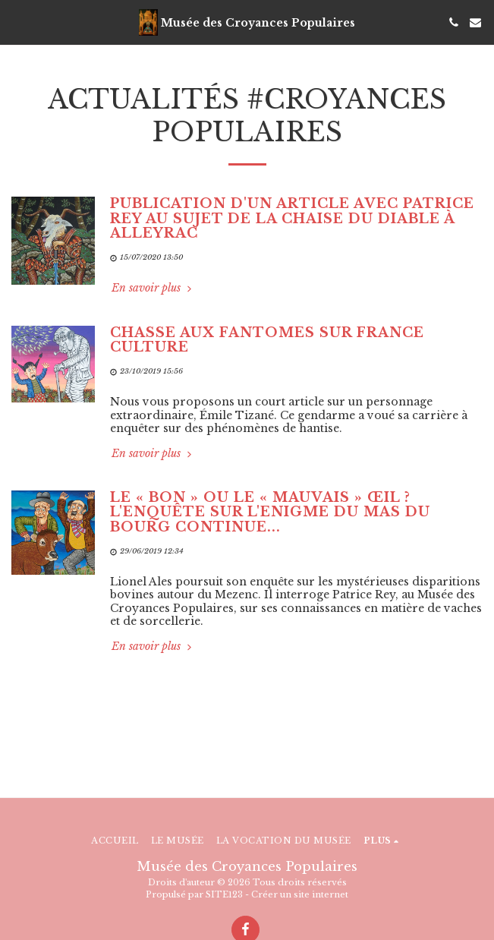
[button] (17, 22)
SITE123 (224, 894)
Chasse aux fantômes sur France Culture (267, 339)
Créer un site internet (299, 894)
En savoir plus (153, 288)
